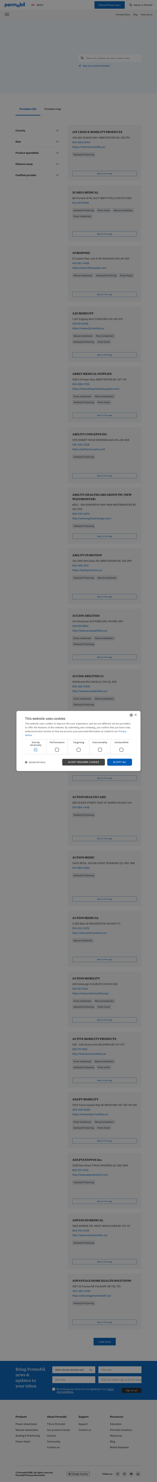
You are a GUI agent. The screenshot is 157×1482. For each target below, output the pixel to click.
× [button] (135, 715)
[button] (35, 762)
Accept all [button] (119, 762)
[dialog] (78, 741)
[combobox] (131, 715)
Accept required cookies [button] (83, 762)
